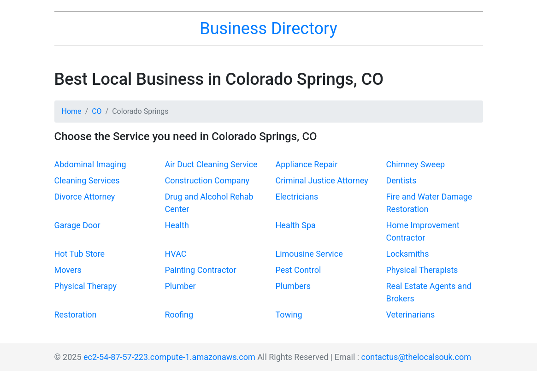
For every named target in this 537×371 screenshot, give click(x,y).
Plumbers (293, 286)
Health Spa (296, 225)
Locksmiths (407, 254)
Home (72, 111)
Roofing (179, 314)
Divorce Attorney (84, 196)
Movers (68, 270)
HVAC (176, 254)
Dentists (401, 180)
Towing (289, 314)
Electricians (297, 196)
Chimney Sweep (415, 164)
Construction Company (207, 180)
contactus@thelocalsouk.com (416, 357)
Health (177, 225)
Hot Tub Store (79, 254)
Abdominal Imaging (90, 164)
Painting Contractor (200, 270)
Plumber (180, 286)
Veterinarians (410, 314)
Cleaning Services (87, 180)
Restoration (75, 314)
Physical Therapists (422, 270)
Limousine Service (309, 254)
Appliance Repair (307, 164)
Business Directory (268, 28)
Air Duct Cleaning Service (211, 164)
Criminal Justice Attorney (322, 180)
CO (96, 111)
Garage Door (77, 225)
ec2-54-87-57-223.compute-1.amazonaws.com (169, 357)
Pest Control (298, 270)
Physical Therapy (85, 286)
